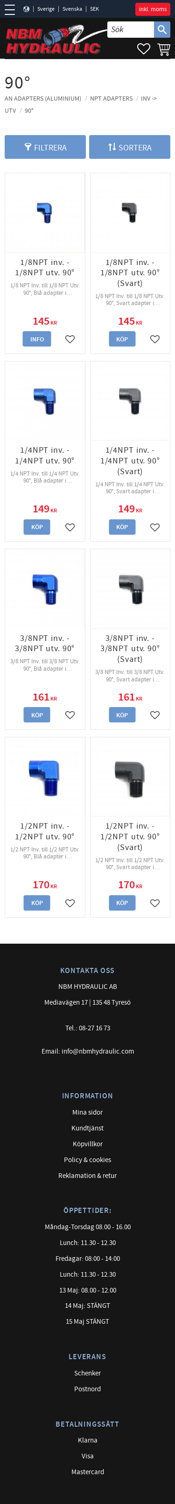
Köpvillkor (88, 1144)
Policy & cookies (87, 1160)
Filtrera (50, 148)
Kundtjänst (87, 1128)
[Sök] (162, 29)
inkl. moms (153, 9)
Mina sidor (87, 1112)
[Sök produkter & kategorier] (130, 29)
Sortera (135, 148)
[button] (13, 9)
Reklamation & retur (87, 1175)
